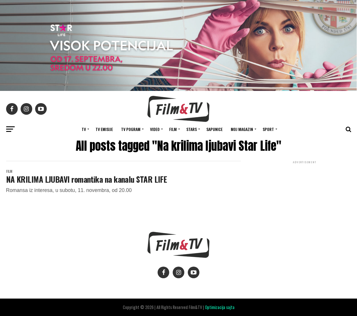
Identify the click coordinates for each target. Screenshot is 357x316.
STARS (191, 129)
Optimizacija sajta (220, 307)
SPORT (268, 129)
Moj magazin (242, 129)
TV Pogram (130, 129)
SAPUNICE (214, 129)
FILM (173, 129)
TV (84, 129)
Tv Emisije (104, 129)
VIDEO (155, 129)
